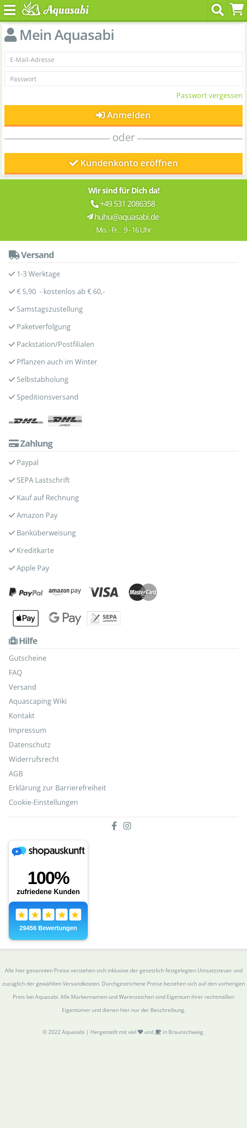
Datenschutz (30, 745)
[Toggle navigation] (10, 10)
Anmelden (123, 115)
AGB (16, 774)
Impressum (28, 730)
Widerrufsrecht (34, 759)
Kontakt (22, 715)
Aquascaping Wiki (38, 701)
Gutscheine (28, 658)
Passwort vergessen (209, 95)
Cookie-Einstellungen (43, 802)
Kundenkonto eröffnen (123, 163)
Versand (22, 687)
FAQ (15, 672)
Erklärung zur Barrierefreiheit (57, 788)
